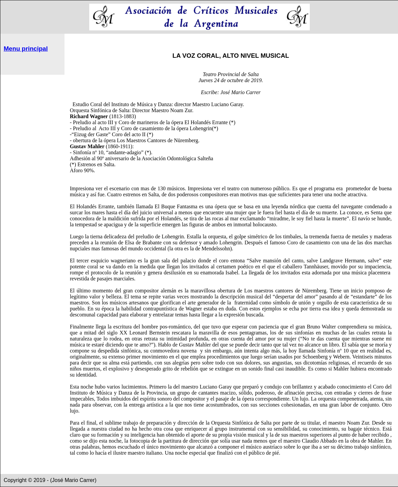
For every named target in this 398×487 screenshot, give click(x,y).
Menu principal (26, 48)
